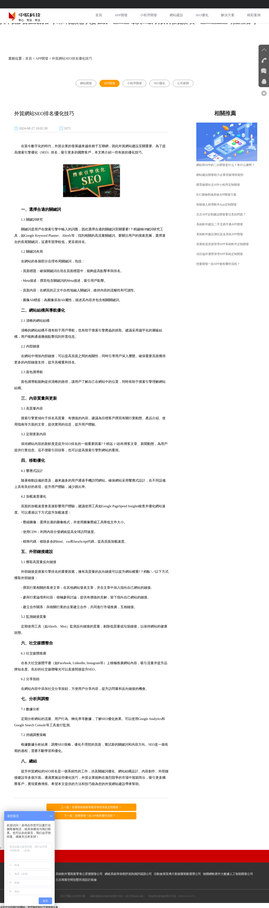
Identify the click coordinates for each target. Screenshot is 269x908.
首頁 (98, 15)
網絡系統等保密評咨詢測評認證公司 (128, 863)
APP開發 (120, 15)
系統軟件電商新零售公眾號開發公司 (79, 863)
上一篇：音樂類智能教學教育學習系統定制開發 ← (53, 805)
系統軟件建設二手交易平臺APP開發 (220, 221)
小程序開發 (148, 15)
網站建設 (176, 15)
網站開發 (86, 81)
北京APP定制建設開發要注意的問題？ (222, 212)
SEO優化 (201, 15)
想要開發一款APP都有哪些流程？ (219, 261)
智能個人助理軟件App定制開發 (217, 202)
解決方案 (228, 15)
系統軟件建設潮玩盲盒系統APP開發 (220, 231)
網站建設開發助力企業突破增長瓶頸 (220, 172)
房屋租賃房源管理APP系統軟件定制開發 (223, 241)
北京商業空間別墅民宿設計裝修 (76, 869)
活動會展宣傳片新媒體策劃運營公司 (177, 863)
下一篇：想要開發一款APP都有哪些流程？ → (130, 805)
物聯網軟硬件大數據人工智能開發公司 (228, 863)
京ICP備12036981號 (72, 885)
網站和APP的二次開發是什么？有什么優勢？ (226, 162)
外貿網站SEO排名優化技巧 (72, 56)
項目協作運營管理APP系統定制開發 (220, 251)
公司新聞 (183, 81)
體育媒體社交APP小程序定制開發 (219, 182)
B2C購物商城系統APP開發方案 (217, 192)
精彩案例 (254, 15)
